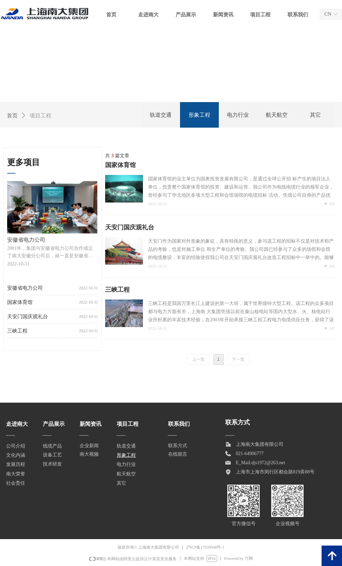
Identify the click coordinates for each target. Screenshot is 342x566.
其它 (315, 115)
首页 (12, 115)
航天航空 (277, 115)
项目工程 (40, 115)
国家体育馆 (120, 165)
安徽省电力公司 (25, 291)
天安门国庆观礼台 (129, 227)
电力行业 (238, 115)
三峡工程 (117, 289)
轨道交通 (161, 115)
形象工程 (199, 115)
